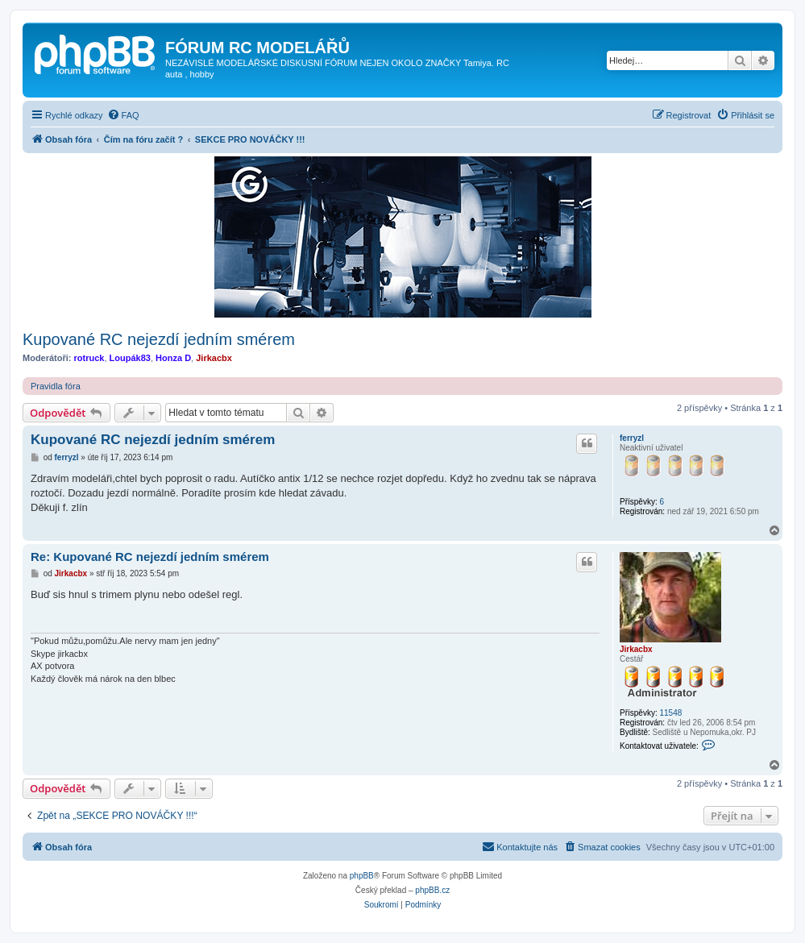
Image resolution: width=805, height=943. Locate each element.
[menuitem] (123, 115)
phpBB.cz (432, 890)
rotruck (89, 358)
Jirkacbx (214, 358)
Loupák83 (130, 358)
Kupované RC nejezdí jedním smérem (159, 339)
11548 (670, 712)
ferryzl (632, 438)
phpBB (362, 875)
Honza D (173, 358)
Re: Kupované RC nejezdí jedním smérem (150, 556)
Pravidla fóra (56, 386)
